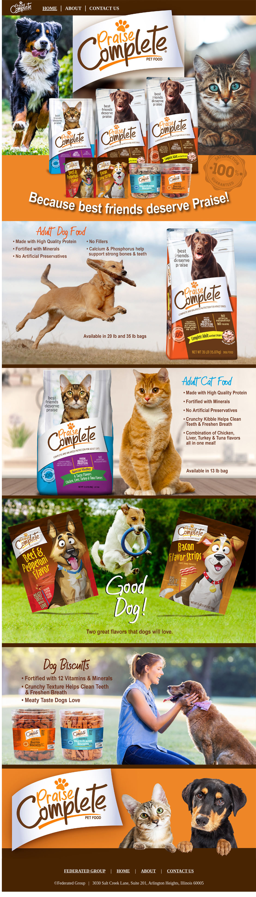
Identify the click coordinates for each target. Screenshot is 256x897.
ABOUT (73, 8)
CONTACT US (104, 8)
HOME (50, 8)
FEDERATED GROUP (84, 871)
